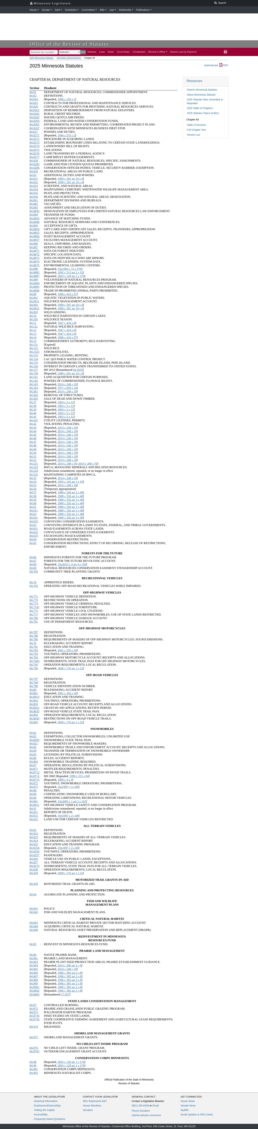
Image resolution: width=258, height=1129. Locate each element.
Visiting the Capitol (44, 1110)
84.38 (33, 406)
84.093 (34, 312)
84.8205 (34, 740)
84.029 (34, 171)
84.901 (34, 801)
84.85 (33, 754)
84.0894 (34, 283)
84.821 (34, 743)
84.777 (34, 614)
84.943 (34, 922)
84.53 (33, 478)
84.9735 (34, 1015)
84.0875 (34, 265)
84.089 (34, 279)
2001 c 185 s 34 (67, 650)
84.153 (34, 355)
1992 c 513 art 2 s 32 (70, 272)
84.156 (34, 366)
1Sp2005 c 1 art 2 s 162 (72, 801)
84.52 (33, 460)
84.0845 (34, 218)
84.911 (34, 812)
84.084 (34, 214)
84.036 (34, 196)
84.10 (33, 316)
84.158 (34, 373)
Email (155, 1105)
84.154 (34, 359)
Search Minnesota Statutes (202, 89)
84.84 (33, 750)
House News (188, 1101)
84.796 (34, 668)
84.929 (34, 873)
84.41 (33, 416)
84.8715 (34, 779)
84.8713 (34, 776)
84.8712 (34, 772)
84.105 (34, 319)
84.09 (33, 294)
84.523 (34, 467)
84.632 (34, 532)
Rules (111, 51)
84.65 (33, 543)
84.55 (33, 485)
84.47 (33, 442)
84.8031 (34, 707)
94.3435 (78, 370)
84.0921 (34, 308)
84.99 (33, 1065)
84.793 (34, 654)
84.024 (34, 99)
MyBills (184, 1110)
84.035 (34, 193)
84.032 (34, 182)
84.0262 (34, 113)
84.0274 (34, 146)
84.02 (33, 95)
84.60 (33, 503)
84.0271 (34, 135)
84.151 (34, 344)
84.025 (34, 103)
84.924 (34, 840)
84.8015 (34, 697)
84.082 (34, 204)
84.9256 (34, 851)
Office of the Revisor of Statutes (69, 44)
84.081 (34, 200)
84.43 (33, 427)
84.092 (34, 305)
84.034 (34, 189)
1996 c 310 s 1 (66, 99)
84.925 (34, 844)
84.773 (34, 600)
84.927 (34, 862)
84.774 (34, 603)
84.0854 (34, 229)
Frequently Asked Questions (49, 1119)
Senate (46, 9)
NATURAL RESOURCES (69, 58)
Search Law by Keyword (183, 51)
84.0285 (34, 164)
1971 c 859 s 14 (67, 388)
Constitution (139, 51)
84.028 (34, 160)
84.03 (33, 175)
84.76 (33, 582)
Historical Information (46, 1101)
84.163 (34, 384)
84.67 (33, 561)
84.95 (33, 944)
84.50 (33, 453)
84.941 (34, 908)
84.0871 (34, 251)
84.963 (34, 962)
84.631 (34, 528)
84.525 (34, 474)
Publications (143, 9)
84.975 (34, 1037)
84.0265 (34, 124)
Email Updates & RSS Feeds (197, 1114)
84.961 (34, 958)
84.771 (34, 596)
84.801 (34, 693)
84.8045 (34, 718)
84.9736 (34, 1019)
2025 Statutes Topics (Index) (203, 113)
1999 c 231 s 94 (79, 776)
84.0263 (34, 117)
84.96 (33, 954)
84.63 (33, 525)
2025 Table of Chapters (200, 108)
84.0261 (34, 110)
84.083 (34, 207)
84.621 (34, 517)
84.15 (33, 341)
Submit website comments (146, 1115)
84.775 (34, 610)
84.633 (34, 535)
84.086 (34, 243)
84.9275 (34, 866)
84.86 (33, 758)
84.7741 (34, 607)
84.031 (34, 178)
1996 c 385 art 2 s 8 (69, 973)
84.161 (34, 377)
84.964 (34, 965)
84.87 (33, 765)
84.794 (34, 657)
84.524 (34, 471)
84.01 (33, 92)
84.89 (33, 794)
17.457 (65, 994)
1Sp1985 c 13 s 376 (69, 269)
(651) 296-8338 (140, 1105)
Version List (193, 134)
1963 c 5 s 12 (66, 402)
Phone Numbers (141, 1110)
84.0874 (34, 261)
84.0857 (34, 240)
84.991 (34, 1069)
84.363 (34, 398)
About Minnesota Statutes (201, 94)
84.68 (33, 564)
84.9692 (34, 990)
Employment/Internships (47, 1105)
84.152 (34, 348)
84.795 (34, 664)
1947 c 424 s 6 (66, 323)
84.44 (33, 431)
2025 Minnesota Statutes (41, 58)
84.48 (33, 445)
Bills (102, 9)
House (33, 9)
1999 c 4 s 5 (65, 779)
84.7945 (34, 661)
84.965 (34, 969)
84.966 (34, 973)
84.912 (34, 815)
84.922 (34, 833)
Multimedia (125, 9)
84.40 (33, 413)
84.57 (33, 492)
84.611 (34, 510)
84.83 (33, 747)
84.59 (33, 499)
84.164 (34, 388)
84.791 (34, 646)
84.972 (34, 1008)
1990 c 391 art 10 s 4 (70, 178)
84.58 (33, 496)
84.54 (33, 481)
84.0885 (34, 272)
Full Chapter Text (196, 129)
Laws (102, 51)
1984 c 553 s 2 (66, 135)
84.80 (33, 689)
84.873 (34, 787)
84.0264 (34, 121)
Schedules (71, 9)
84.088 (34, 269)
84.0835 (34, 211)
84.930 (34, 884)
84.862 (34, 761)
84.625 (34, 521)
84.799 (34, 686)
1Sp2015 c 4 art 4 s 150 (72, 564)
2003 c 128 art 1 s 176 (71, 276)
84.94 (33, 894)
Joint (57, 9)
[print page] (225, 52)
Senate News (188, 1105)
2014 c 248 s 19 (67, 384)
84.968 (34, 980)
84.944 (34, 926)
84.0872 (34, 254)
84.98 (33, 1062)
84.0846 (34, 222)
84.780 (34, 618)
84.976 (34, 1048)
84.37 (33, 402)
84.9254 (34, 848)
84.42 (33, 424)
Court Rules (123, 51)
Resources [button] (194, 81)
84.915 (34, 819)
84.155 (34, 362)
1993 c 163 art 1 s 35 (70, 481)
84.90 (33, 797)
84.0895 (34, 287)
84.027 (34, 132)
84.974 (34, 1026)
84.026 (34, 106)
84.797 (34, 679)
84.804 (34, 715)
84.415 (34, 420)
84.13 (33, 334)
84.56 (33, 489)
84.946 (34, 930)
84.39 (33, 409)
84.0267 (34, 128)
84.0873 (34, 258)
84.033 (34, 186)
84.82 (33, 736)
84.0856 (34, 236)
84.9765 (34, 1051)
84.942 (34, 912)
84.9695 (34, 994)
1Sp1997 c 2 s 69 (68, 787)
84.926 (34, 859)
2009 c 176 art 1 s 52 (70, 668)
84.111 (34, 326)
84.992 (34, 1073)
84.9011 (34, 805)
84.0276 (34, 153)
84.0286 (34, 167)
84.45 (33, 435)
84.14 (33, 337)
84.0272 (34, 139)
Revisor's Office (156, 51)
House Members (92, 1105)
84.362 (34, 395)
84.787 (34, 632)
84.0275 (34, 150)
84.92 (33, 830)
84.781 (34, 621)
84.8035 (34, 711)
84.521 (34, 463)
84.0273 (34, 142)
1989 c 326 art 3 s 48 (70, 492)
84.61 (33, 507)
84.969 (34, 983)
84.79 (33, 643)
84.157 (34, 370)
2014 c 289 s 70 (87, 463)
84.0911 (34, 301)
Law (111, 9)
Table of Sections (196, 124)
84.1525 (34, 351)
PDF (223, 65)
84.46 (33, 438)
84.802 (34, 700)
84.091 (34, 297)
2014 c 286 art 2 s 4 (69, 965)
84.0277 (34, 157)
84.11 (33, 323)
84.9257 (34, 855)
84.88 (33, 790)
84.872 (34, 783)
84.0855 (34, 232)
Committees (88, 9)
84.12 (33, 330)
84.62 (33, 514)
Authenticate (211, 65)
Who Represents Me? (95, 1101)
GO (83, 52)
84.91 (33, 808)
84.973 (34, 1012)
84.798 (34, 682)
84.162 (34, 380)
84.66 (33, 557)
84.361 (34, 391)
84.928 (34, 869)
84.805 (34, 722)
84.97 (33, 1005)
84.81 (33, 733)
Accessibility (40, 1114)
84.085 (34, 225)
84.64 (33, 539)
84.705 (34, 571)
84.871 (34, 769)
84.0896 (34, 290)
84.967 (34, 976)
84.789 (34, 639)
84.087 (34, 247)
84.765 (34, 586)
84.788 (34, 636)
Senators (88, 1110)
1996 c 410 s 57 (67, 294)
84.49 (33, 449)
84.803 (34, 704)
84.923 (34, 837)
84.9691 (34, 987)
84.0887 (34, 276)
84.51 (33, 456)
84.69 (33, 568)
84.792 (34, 650)
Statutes (91, 51)
